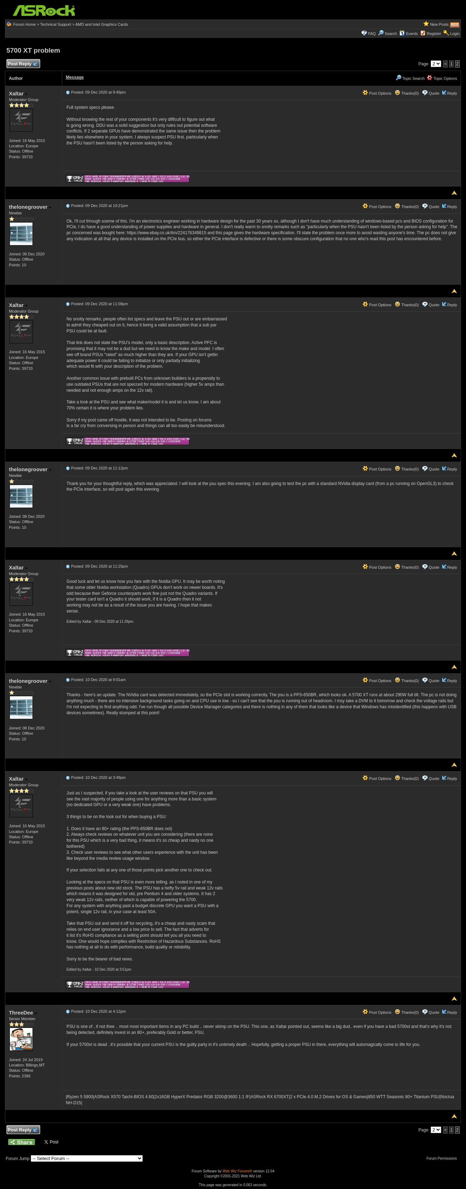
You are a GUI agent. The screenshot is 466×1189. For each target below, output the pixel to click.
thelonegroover (30, 207)
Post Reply (22, 64)
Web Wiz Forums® (237, 1171)
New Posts (439, 24)
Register (434, 33)
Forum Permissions (443, 1158)
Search (391, 33)
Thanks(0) (407, 93)
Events (408, 33)
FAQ (372, 33)
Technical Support (55, 24)
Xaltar (18, 93)
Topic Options (442, 78)
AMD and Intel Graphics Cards (101, 24)
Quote (434, 93)
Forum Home (24, 24)
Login (455, 33)
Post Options (376, 93)
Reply (452, 93)
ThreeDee (23, 1013)
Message (75, 77)
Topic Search (410, 78)
